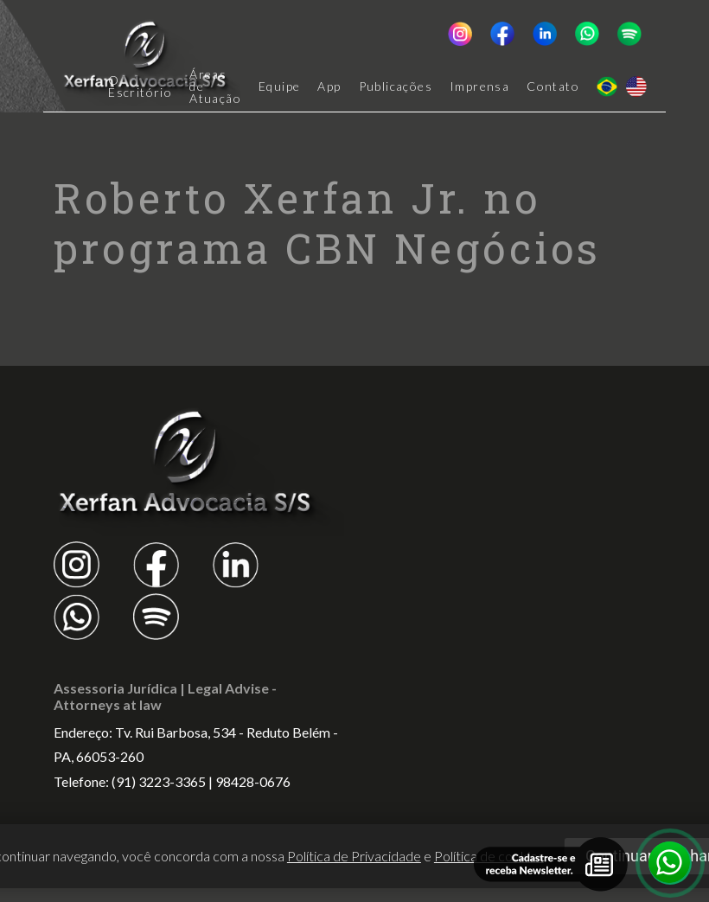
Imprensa (479, 86)
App (329, 86)
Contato (553, 86)
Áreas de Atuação (215, 86)
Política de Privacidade (354, 856)
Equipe (279, 86)
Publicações (395, 86)
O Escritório (140, 86)
